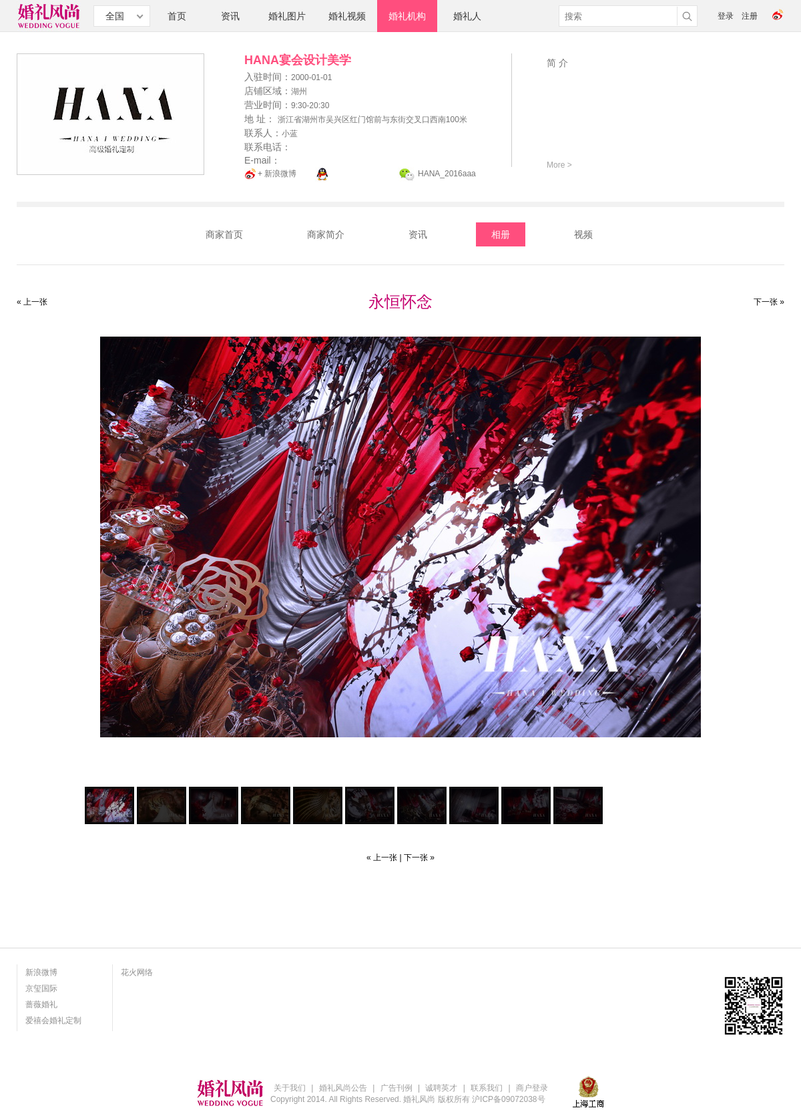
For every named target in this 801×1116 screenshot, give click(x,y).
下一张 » (769, 302)
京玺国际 (41, 988)
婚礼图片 (287, 16)
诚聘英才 (441, 1088)
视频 (583, 234)
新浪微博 (41, 972)
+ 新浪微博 (277, 173)
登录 (726, 16)
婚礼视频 (347, 16)
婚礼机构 (407, 16)
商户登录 (532, 1088)
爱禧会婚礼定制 (53, 1020)
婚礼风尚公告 (343, 1088)
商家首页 (224, 234)
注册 (750, 16)
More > (559, 165)
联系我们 (487, 1088)
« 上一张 (32, 302)
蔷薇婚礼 (41, 1004)
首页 (177, 16)
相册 (500, 234)
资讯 (230, 16)
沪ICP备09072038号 (508, 1099)
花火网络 (137, 972)
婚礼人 (467, 16)
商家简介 (325, 234)
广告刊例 (396, 1088)
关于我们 (290, 1088)
